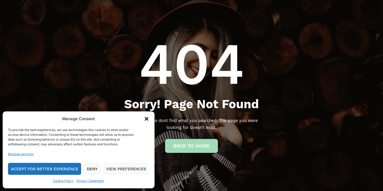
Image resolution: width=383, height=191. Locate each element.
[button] (146, 118)
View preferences (126, 169)
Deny (92, 169)
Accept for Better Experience (44, 169)
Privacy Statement (90, 181)
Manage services (21, 154)
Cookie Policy (63, 181)
